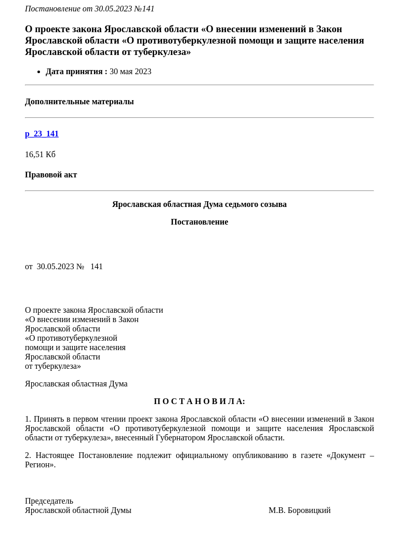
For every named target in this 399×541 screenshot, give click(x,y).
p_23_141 (42, 133)
